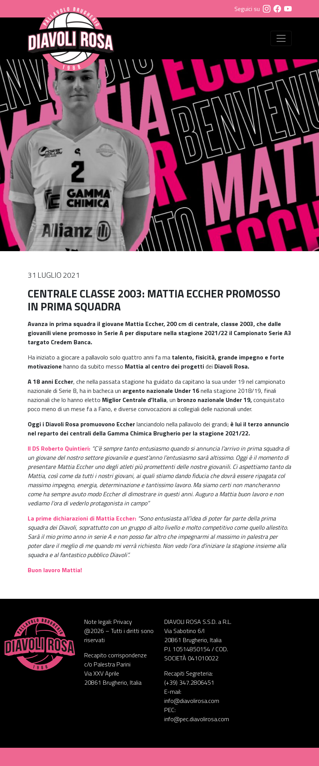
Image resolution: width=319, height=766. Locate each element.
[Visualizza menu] (281, 38)
